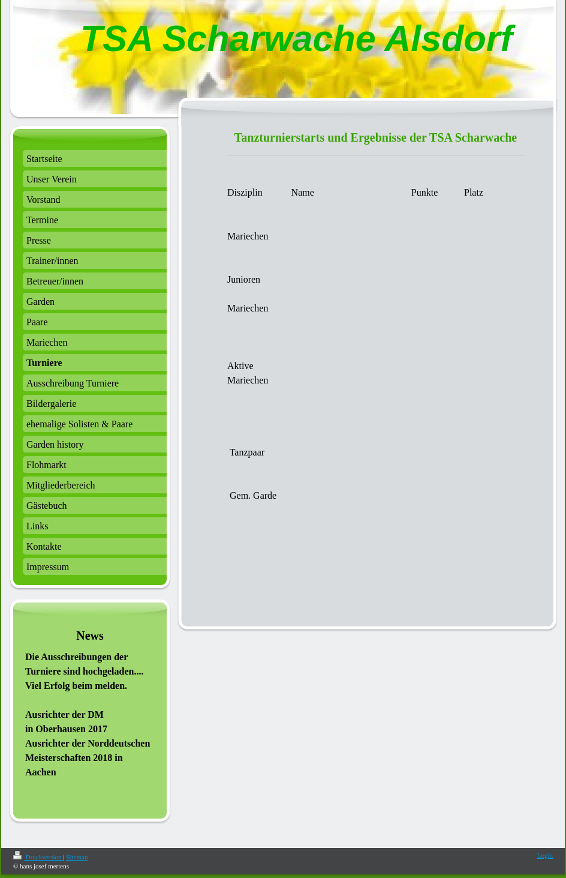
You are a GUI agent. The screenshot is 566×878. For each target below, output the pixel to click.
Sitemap (77, 857)
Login (545, 855)
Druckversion (38, 857)
